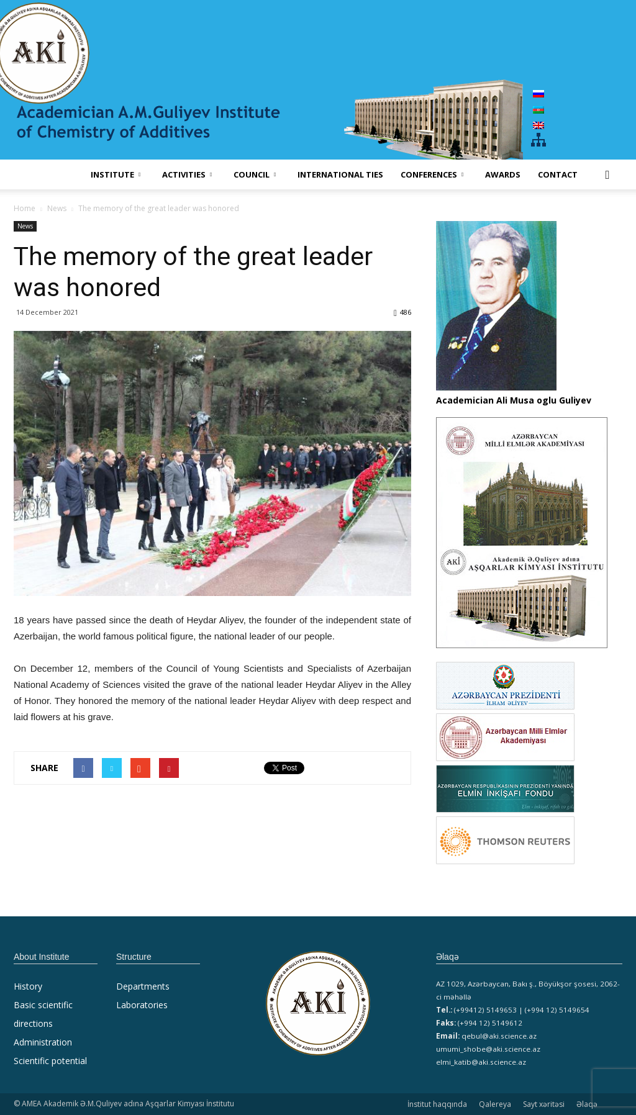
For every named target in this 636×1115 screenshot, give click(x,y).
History (28, 986)
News (25, 226)
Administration (43, 1042)
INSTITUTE (115, 174)
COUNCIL (255, 174)
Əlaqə (586, 1104)
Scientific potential (50, 1061)
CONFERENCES (432, 174)
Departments (143, 986)
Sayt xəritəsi (544, 1104)
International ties (340, 174)
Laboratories (142, 1005)
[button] (607, 174)
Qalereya (495, 1104)
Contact (558, 174)
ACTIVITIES (187, 174)
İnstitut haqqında (437, 1104)
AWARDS (502, 174)
